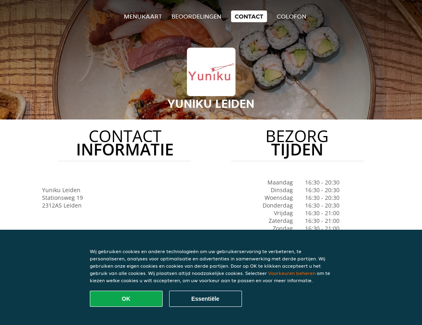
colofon (291, 16)
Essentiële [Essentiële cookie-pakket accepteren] (205, 299)
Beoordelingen (196, 16)
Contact (249, 16)
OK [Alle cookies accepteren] (126, 299)
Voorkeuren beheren (292, 273)
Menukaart (143, 16)
